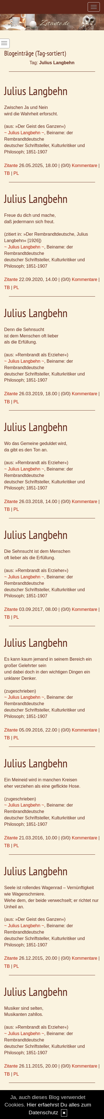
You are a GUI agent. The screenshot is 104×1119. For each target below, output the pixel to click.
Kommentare (84, 165)
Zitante (11, 165)
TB (7, 173)
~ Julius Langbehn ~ (24, 132)
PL (16, 173)
